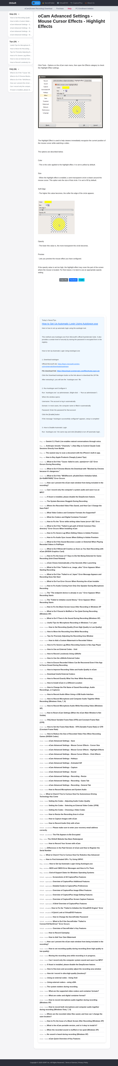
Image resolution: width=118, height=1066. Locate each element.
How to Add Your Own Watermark (62, 937)
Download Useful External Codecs (61, 674)
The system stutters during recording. (62, 987)
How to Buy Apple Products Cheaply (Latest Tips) (66, 457)
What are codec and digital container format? (67, 995)
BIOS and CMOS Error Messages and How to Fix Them (71, 868)
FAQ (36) (14, 69)
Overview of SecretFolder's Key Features (69, 928)
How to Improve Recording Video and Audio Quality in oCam (72, 670)
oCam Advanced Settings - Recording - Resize (67, 776)
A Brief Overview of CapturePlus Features (70, 904)
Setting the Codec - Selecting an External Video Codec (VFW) (74, 805)
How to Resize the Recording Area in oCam (66, 814)
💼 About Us (89, 3)
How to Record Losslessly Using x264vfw (21, 62)
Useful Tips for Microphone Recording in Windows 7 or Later (21, 45)
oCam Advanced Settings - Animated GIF (65, 763)
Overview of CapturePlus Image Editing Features (73, 895)
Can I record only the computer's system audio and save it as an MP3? (21, 86)
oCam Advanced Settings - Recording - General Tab (70, 785)
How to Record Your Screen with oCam (64, 843)
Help (70, 9)
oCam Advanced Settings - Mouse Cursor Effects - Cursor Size (21, 28)
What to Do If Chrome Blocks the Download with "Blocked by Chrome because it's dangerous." (21, 76)
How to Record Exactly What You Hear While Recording (69, 678)
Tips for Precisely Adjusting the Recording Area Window (21, 52)
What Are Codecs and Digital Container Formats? (67, 517)
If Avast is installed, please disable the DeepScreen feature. (21, 90)
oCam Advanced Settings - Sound (62, 772)
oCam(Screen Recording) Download (38, 9)
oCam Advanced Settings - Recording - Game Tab (69, 781)
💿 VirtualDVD (62, 3)
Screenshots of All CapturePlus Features (69, 877)
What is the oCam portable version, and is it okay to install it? (72, 1025)
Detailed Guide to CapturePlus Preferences (70, 886)
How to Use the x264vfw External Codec (63, 658)
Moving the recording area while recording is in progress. (72, 956)
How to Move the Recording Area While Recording (21, 49)
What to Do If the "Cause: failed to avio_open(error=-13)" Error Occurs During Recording (21, 73)
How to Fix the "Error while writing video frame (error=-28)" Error (73, 521)
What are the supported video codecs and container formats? (74, 991)
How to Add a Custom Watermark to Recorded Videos (21, 21)
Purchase (60, 9)
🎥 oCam (36, 3)
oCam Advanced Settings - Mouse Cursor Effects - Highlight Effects (21, 31)
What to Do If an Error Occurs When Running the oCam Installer (73, 581)
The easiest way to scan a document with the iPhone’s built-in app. (73, 453)
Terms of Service (71, 1062)
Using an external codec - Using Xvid (62, 978)
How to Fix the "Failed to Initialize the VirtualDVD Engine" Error (77, 908)
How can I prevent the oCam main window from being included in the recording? (21, 83)
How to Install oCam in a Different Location (64, 683)
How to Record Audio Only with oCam (64, 823)
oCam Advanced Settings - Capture (63, 767)
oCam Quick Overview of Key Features (64, 1039)
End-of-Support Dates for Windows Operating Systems (71, 873)
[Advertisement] (56, 46)
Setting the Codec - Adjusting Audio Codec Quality (69, 801)
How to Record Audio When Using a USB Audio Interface (70, 694)
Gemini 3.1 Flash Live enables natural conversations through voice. (73, 441)
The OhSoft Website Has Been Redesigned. (65, 839)
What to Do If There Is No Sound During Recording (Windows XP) (73, 618)
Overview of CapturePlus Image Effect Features (72, 890)
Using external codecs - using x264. (61, 982)
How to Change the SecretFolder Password (70, 917)
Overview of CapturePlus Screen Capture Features (73, 899)
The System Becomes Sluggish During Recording (67, 501)
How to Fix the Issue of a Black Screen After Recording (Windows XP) (75, 1021)
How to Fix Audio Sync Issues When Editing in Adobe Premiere (72, 537)
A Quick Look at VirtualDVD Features (67, 912)
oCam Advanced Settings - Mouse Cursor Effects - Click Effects (21, 35)
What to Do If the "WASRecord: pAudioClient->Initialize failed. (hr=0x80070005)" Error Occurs (21, 79)
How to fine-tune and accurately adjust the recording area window (74, 969)
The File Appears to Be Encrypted (66, 835)
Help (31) (15, 14)
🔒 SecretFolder (48, 3)
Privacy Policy (83, 1062)
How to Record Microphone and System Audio (67, 790)
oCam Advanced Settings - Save (21, 24)
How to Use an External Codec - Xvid (21, 59)
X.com (81, 280)
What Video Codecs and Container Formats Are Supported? (71, 513)
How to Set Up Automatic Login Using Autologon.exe (70, 323)
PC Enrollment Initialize (84, 9)
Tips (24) (14, 42)
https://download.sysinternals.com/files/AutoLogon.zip (78, 371)
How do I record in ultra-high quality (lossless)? (66, 973)
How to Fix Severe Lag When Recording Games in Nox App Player (21, 55)
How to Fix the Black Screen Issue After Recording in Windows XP (74, 607)
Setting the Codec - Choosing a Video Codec (67, 810)
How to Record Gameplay (59, 933)
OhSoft (12, 3)
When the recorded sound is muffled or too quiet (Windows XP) (73, 1030)
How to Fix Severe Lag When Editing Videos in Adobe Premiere (72, 533)
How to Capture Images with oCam (63, 819)
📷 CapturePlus (76, 3)
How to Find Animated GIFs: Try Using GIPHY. (64, 859)
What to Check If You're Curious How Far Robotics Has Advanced (72, 855)
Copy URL (63, 280)
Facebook (73, 280)
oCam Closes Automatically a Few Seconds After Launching (71, 563)
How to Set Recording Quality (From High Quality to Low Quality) (21, 18)
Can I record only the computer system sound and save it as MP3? (76, 960)
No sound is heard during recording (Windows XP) (67, 1034)
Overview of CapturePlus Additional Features (71, 881)
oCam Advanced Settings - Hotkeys (63, 759)
